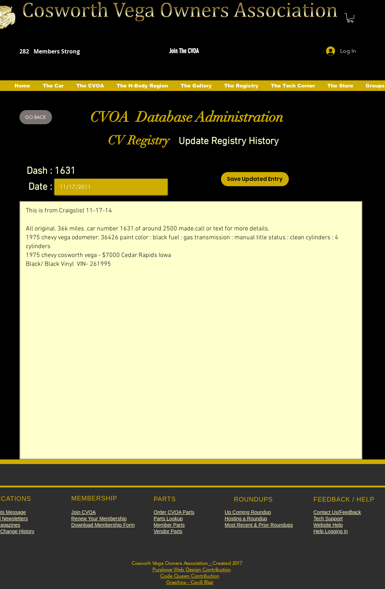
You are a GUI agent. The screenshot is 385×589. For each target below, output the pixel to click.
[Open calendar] (157, 187)
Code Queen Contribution (189, 576)
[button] (350, 18)
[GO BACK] (35, 117)
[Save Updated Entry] (255, 179)
